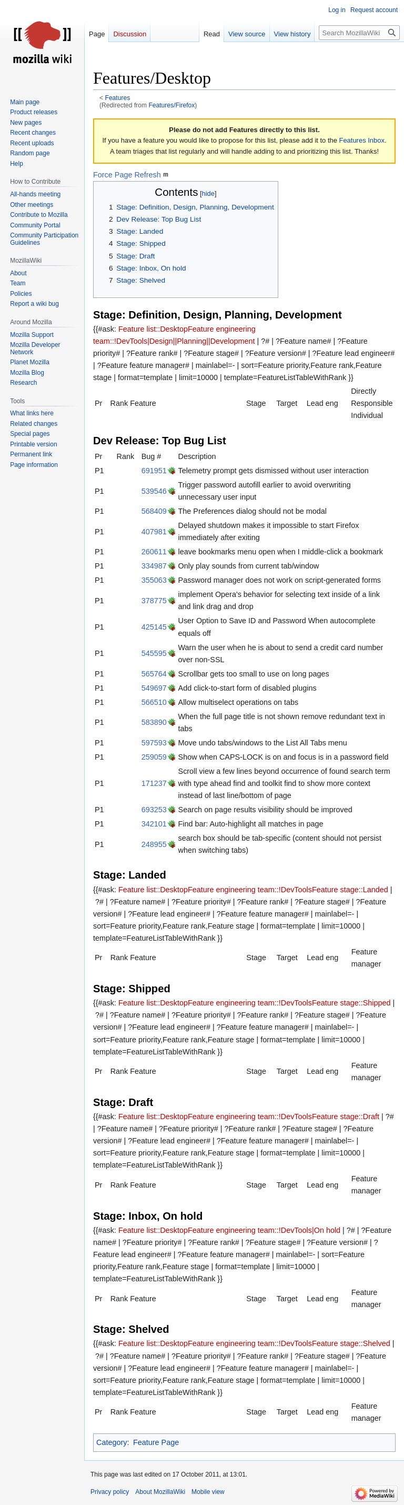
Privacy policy (109, 1492)
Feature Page (156, 1442)
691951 (154, 470)
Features (117, 98)
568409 (154, 511)
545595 (154, 653)
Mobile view (208, 1492)
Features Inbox (362, 140)
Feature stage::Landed (350, 889)
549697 (154, 688)
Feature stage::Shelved (351, 1343)
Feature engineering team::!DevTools (250, 889)
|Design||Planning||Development (201, 341)
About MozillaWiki (160, 1492)
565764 (154, 674)
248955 (154, 844)
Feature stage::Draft (345, 1116)
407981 (154, 531)
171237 (154, 783)
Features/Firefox (171, 105)
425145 (154, 627)
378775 (154, 600)
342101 (154, 824)
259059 (154, 757)
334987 (154, 566)
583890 (154, 722)
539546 (154, 491)
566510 (154, 702)
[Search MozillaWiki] (359, 32)
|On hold (326, 1230)
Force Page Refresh (127, 175)
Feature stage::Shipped (351, 1003)
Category (111, 1442)
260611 (154, 551)
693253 (154, 809)
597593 (154, 743)
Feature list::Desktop (153, 329)
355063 (154, 580)
